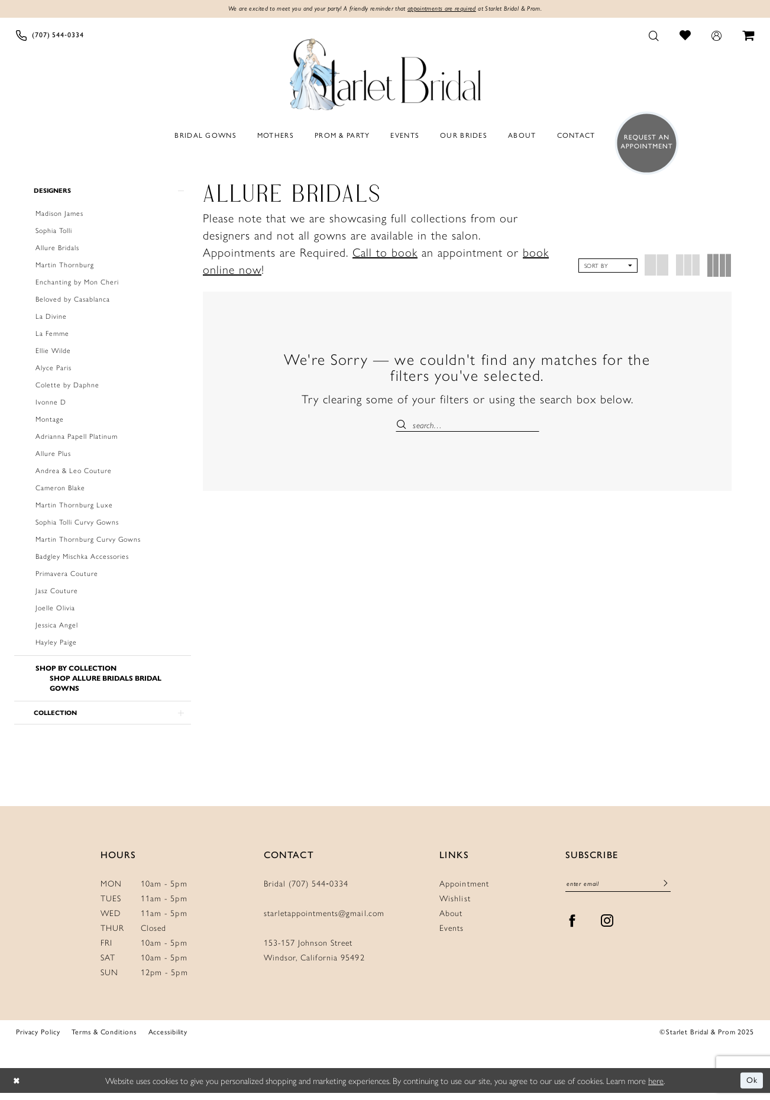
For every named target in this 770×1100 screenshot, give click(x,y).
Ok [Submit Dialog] (751, 1087)
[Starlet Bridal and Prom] (385, 73)
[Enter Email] (618, 891)
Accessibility (168, 1038)
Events (451, 934)
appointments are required (448, 9)
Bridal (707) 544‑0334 (306, 890)
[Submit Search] (404, 425)
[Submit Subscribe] (665, 892)
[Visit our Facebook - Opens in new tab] (572, 929)
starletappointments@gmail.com (324, 920)
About (450, 920)
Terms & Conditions (104, 1038)
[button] (716, 36)
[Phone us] (50, 36)
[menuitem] (50, 36)
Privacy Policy (38, 1038)
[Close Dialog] (17, 1088)
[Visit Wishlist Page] (685, 36)
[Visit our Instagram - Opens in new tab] (607, 929)
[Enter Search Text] (467, 425)
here (656, 1087)
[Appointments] (643, 144)
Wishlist (454, 905)
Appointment (463, 890)
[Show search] (654, 36)
